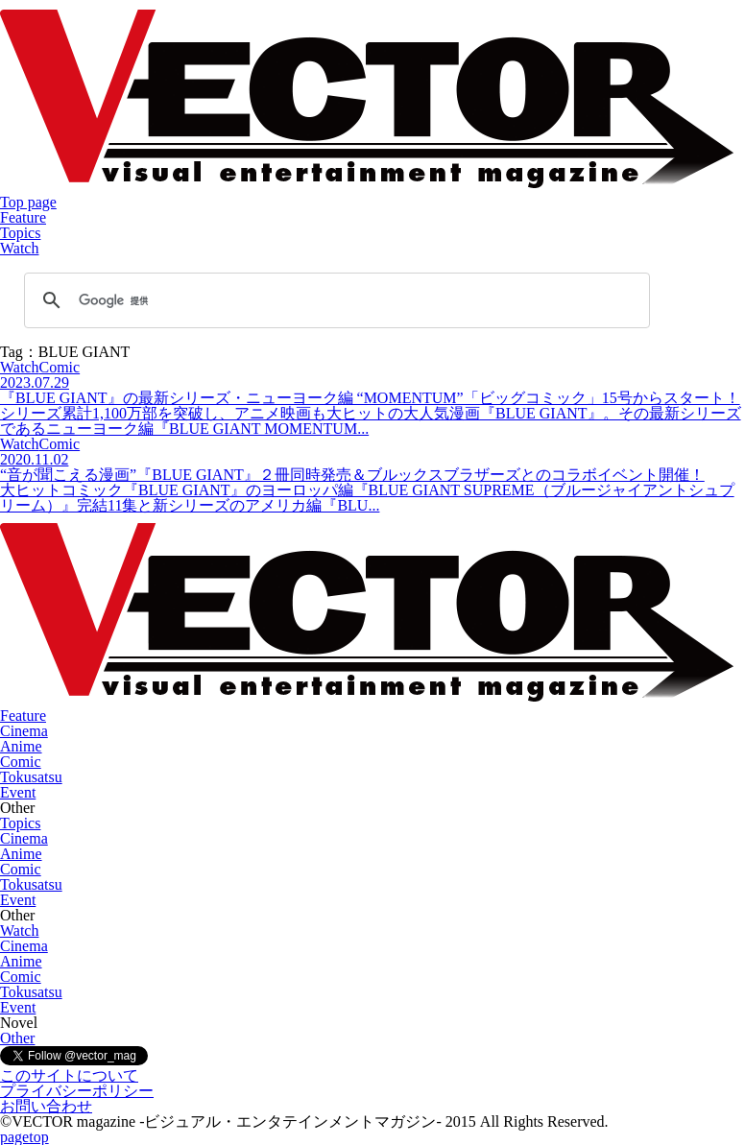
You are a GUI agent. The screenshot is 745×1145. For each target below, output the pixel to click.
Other (17, 1038)
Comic (20, 761)
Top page (28, 202)
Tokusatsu (31, 777)
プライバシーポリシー (77, 1091)
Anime (21, 746)
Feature (23, 217)
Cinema (24, 731)
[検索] (334, 300)
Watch (19, 248)
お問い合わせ (46, 1106)
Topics (20, 233)
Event (18, 792)
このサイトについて (69, 1075)
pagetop (24, 1137)
